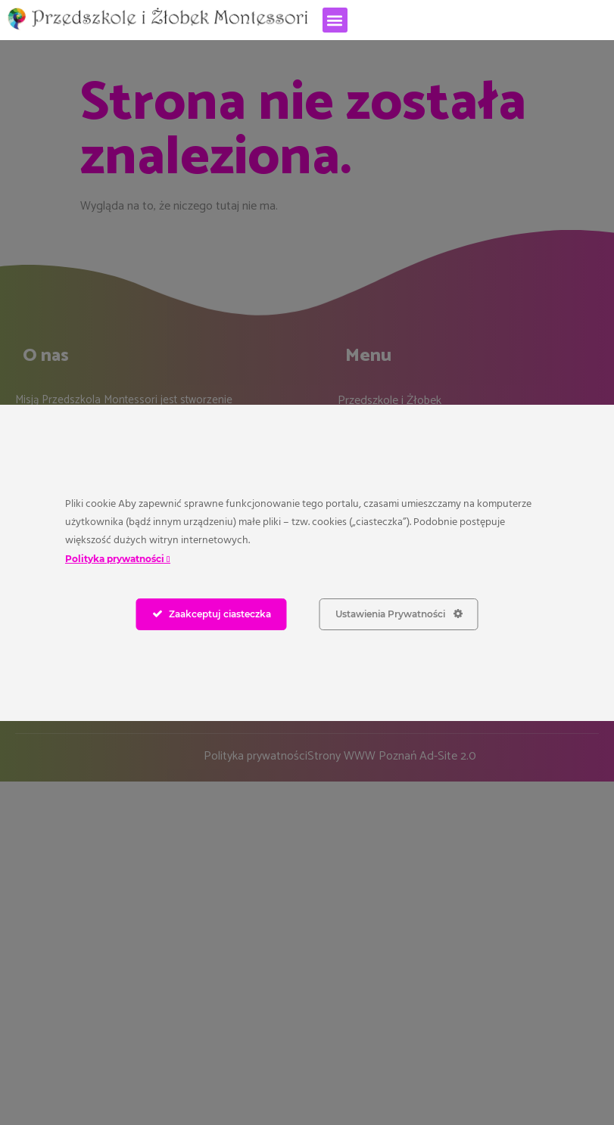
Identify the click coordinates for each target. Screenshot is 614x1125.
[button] (335, 20)
